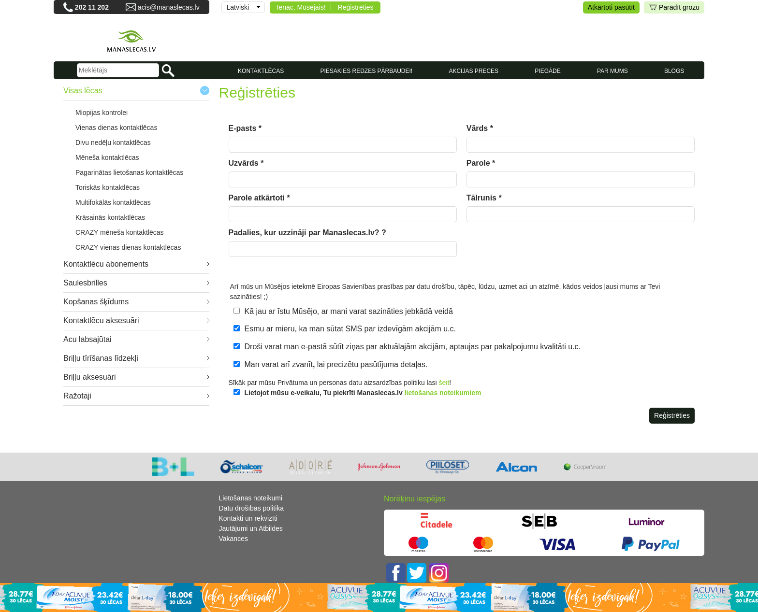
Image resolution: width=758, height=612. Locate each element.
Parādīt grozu (674, 7)
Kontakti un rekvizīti (248, 518)
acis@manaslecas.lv (169, 7)
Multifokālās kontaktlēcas (113, 202)
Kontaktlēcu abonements (105, 264)
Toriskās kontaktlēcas (107, 187)
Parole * (481, 163)
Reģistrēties (356, 7)
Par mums (612, 71)
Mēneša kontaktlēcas (107, 157)
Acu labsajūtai (87, 339)
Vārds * (479, 128)
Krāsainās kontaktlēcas (110, 217)
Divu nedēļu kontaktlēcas (113, 142)
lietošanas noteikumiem (443, 393)
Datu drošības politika (251, 508)
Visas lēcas (82, 90)
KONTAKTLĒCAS (261, 71)
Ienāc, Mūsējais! (301, 7)
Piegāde (547, 71)
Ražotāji (77, 396)
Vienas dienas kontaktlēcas (116, 127)
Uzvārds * (246, 163)
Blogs (674, 71)
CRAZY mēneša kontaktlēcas (119, 232)
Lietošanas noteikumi (251, 498)
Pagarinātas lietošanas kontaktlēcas (129, 172)
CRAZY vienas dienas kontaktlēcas (128, 247)
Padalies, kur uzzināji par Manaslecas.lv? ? (307, 232)
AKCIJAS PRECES (473, 71)
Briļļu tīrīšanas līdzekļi (100, 358)
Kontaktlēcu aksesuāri (101, 320)
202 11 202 (92, 7)
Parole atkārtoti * (259, 198)
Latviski (238, 7)
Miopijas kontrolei (101, 112)
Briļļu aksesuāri (89, 377)
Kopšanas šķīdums (96, 302)
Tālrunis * (484, 198)
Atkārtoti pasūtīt (611, 7)
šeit (444, 382)
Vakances (233, 538)
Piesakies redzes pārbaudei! (366, 71)
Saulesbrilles (85, 283)
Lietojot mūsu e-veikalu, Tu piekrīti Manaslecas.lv (363, 393)
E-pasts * (245, 128)
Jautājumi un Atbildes (251, 528)
